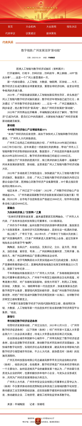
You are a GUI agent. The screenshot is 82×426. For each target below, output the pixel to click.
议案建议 (31, 33)
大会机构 (31, 26)
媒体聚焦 (51, 33)
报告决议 (72, 26)
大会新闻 (51, 26)
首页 (10, 26)
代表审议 (10, 33)
